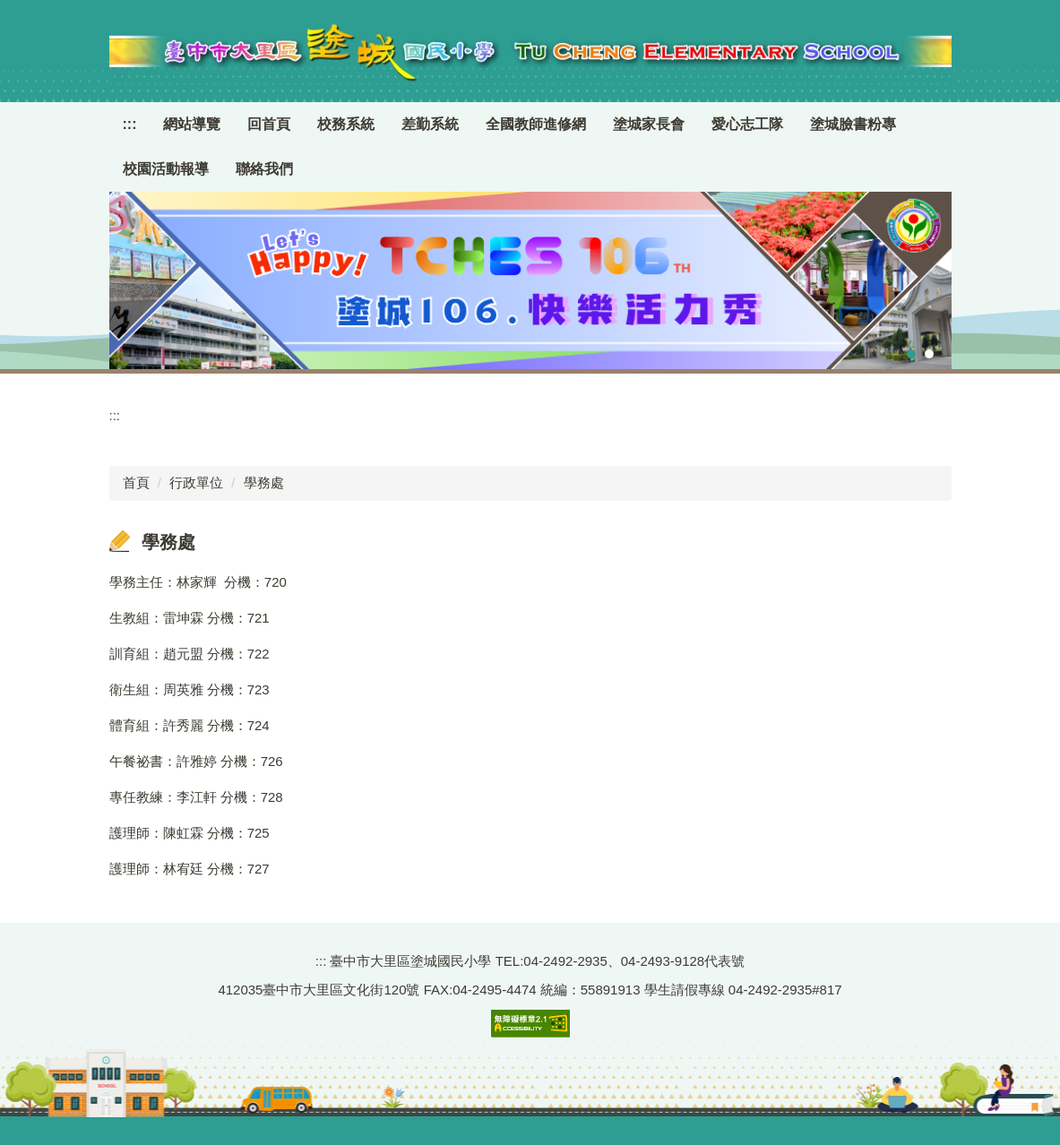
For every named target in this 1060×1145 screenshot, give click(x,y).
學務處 (264, 482)
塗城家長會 (649, 124)
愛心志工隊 (747, 124)
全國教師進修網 (536, 124)
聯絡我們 (264, 168)
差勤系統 (430, 124)
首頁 (136, 482)
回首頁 (268, 124)
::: (130, 124)
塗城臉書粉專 (853, 124)
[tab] (911, 354)
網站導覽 (191, 124)
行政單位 (196, 482)
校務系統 (346, 124)
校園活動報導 (166, 168)
